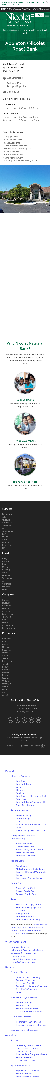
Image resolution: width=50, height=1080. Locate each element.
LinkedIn (10, 720)
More (18, 992)
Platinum (20, 790)
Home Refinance (24, 843)
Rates (13, 899)
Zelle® (5, 695)
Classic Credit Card (25, 888)
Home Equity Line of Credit (29, 850)
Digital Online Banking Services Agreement (7, 569)
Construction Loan (25, 847)
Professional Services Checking (31, 986)
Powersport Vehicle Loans (29, 878)
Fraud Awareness (25, 440)
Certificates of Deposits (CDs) (17, 149)
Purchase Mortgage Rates (28, 904)
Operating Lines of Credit (28, 1045)
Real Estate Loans (24, 1057)
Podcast (5, 622)
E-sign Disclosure (7, 559)
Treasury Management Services (31, 1025)
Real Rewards (22, 781)
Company (7, 594)
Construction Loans (26, 1060)
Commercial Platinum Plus (29, 1011)
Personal (9, 771)
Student (20, 793)
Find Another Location (17, 98)
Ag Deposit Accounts (21, 1065)
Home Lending (18, 838)
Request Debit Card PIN (7, 545)
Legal (5, 553)
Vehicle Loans (17, 861)
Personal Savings (24, 815)
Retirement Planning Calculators (27, 950)
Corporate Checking (26, 983)
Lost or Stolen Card (5, 537)
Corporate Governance (7, 612)
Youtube (38, 720)
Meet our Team (18, 956)
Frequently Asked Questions (7, 517)
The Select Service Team (23, 962)
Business (9, 967)
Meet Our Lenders (25, 853)
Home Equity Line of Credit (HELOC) (21, 161)
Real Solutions (25, 400)
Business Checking (20, 972)
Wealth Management (13, 158)
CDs (18, 821)
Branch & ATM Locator (6, 641)
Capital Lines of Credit (27, 1048)
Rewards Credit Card (26, 894)
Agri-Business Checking (27, 1071)
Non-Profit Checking (26, 989)
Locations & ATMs (12, 30)
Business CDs (22, 1005)
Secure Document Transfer (7, 661)
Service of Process (6, 588)
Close (47, 2)
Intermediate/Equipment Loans (31, 1054)
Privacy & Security (6, 685)
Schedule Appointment (32, 15)
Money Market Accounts (15, 146)
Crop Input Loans (24, 1051)
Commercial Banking (13, 155)
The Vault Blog (6, 618)
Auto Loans (21, 866)
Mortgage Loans (10, 137)
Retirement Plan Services (28, 1022)
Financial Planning (20, 947)
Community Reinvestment (7, 626)
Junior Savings (23, 818)
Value (18, 787)
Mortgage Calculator (7, 648)
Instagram (31, 720)
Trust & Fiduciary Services (23, 959)
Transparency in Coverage (7, 581)
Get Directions (15, 77)
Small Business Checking (28, 977)
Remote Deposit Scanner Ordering (6, 676)
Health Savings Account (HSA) (30, 830)
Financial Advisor (11, 152)
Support (7, 508)
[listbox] (21, 15)
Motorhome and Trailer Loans (30, 869)
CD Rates (20, 910)
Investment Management (23, 953)
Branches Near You (25, 481)
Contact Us (13, 91)
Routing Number (6, 668)
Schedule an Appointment (7, 528)
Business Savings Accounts (24, 997)
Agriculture (10, 1035)
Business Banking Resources (24, 1030)
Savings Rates (22, 913)
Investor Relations (6, 604)
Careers (5, 600)
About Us (6, 608)
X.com (24, 720)
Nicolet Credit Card (25, 891)
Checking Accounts (12, 140)
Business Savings (24, 1002)
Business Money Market (27, 1008)
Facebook (17, 720)
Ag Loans (15, 1040)
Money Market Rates (26, 916)
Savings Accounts (11, 143)
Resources (7, 633)
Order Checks (5, 654)
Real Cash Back (23, 784)
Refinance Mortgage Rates (29, 907)
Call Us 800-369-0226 (25, 700)
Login (39, 15)
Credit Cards (17, 883)
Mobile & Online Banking (28, 919)
